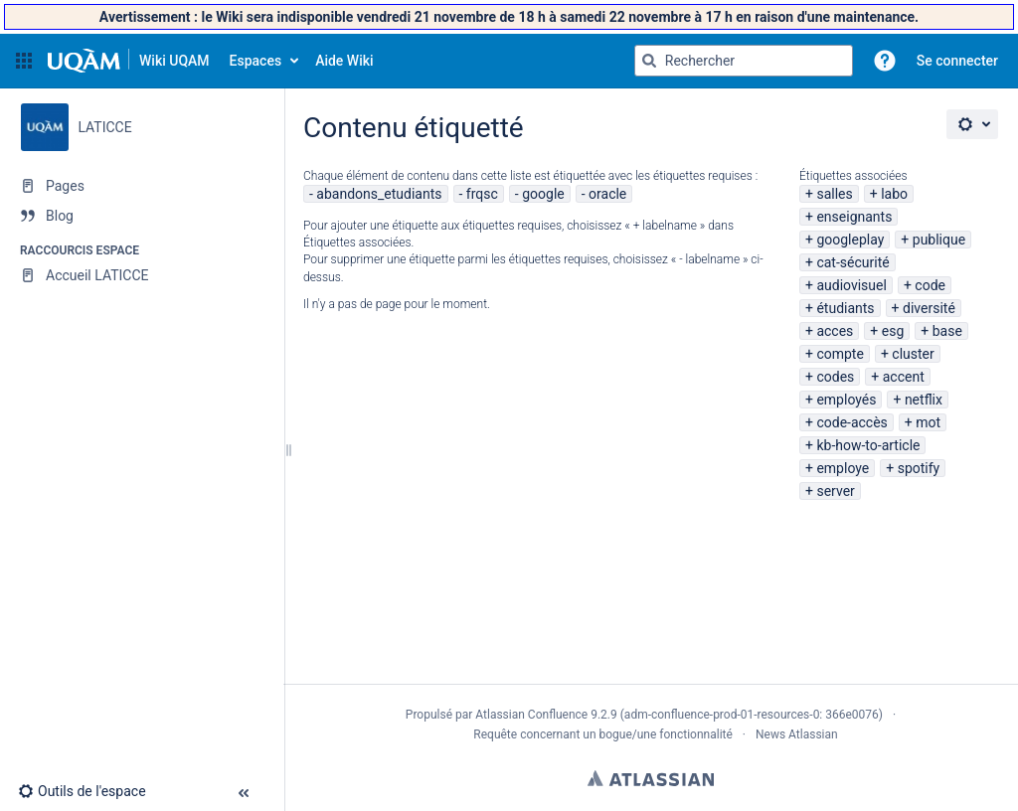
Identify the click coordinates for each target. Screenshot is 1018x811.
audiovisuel (851, 285)
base (947, 331)
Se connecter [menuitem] (957, 61)
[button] (24, 61)
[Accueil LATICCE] (141, 275)
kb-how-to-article (868, 445)
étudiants (845, 308)
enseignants (854, 217)
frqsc (482, 194)
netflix (923, 399)
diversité (929, 308)
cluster (912, 354)
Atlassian (651, 778)
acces (834, 331)
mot (928, 422)
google (543, 194)
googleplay (850, 239)
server (835, 491)
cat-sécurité (852, 262)
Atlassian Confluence (531, 715)
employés (846, 399)
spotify (919, 468)
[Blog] (141, 216)
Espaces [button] (256, 61)
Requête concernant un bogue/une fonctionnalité (603, 734)
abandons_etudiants (378, 194)
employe (842, 468)
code (930, 285)
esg (893, 331)
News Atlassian (797, 734)
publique (939, 239)
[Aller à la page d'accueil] (129, 61)
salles (834, 194)
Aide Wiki (344, 61)
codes (835, 377)
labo (894, 194)
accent (904, 377)
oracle (607, 194)
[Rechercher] (649, 61)
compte (839, 354)
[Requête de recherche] (743, 61)
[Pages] (141, 186)
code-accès (851, 422)
